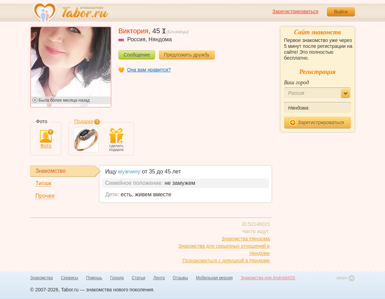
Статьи (138, 277)
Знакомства (41, 277)
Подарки (83, 121)
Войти (341, 12)
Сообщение (137, 55)
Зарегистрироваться (295, 11)
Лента (159, 277)
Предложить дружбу (186, 55)
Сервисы (69, 277)
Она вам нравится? (149, 69)
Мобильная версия (214, 277)
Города (117, 277)
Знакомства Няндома (245, 238)
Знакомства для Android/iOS (268, 277)
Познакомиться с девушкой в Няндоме (226, 260)
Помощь (94, 277)
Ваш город (296, 82)
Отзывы (180, 277)
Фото (46, 139)
